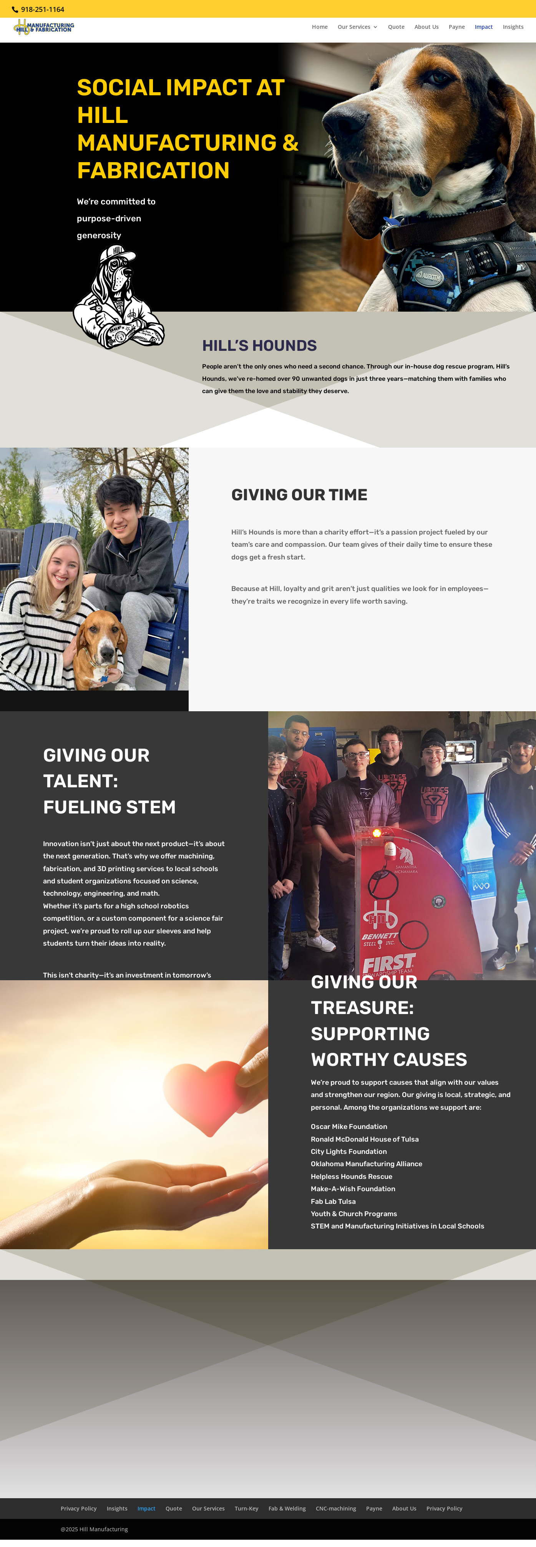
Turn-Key (247, 1508)
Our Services (354, 27)
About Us (427, 27)
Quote (396, 27)
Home (320, 27)
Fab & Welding (287, 1508)
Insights (513, 27)
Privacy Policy (79, 1508)
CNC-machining (336, 1508)
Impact (484, 27)
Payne (457, 27)
